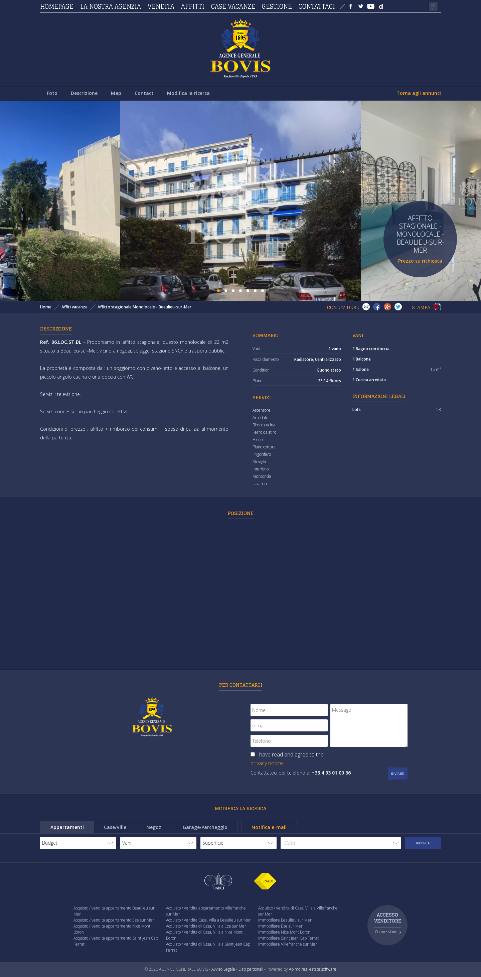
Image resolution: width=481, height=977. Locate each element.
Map (116, 93)
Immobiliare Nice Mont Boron (284, 932)
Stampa (437, 306)
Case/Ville (115, 827)
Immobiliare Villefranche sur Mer (287, 944)
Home (45, 307)
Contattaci (317, 6)
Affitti (192, 6)
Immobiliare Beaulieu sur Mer (285, 920)
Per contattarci (240, 685)
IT (433, 5)
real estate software (318, 969)
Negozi (154, 827)
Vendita (161, 6)
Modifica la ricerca (188, 93)
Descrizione (84, 93)
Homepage (56, 6)
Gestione (277, 6)
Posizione (241, 513)
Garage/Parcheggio (205, 827)
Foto (52, 93)
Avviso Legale (223, 969)
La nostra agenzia (110, 6)
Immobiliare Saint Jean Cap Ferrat (288, 938)
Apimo (294, 969)
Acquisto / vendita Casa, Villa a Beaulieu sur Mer (208, 920)
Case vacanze (233, 6)
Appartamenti (67, 827)
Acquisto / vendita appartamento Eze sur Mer (113, 920)
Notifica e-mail (269, 827)
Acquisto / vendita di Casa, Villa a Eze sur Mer (206, 926)
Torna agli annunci (418, 93)
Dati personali (250, 969)
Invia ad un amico (366, 306)
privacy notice (267, 763)
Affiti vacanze (74, 307)
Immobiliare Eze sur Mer (280, 926)
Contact (144, 93)
